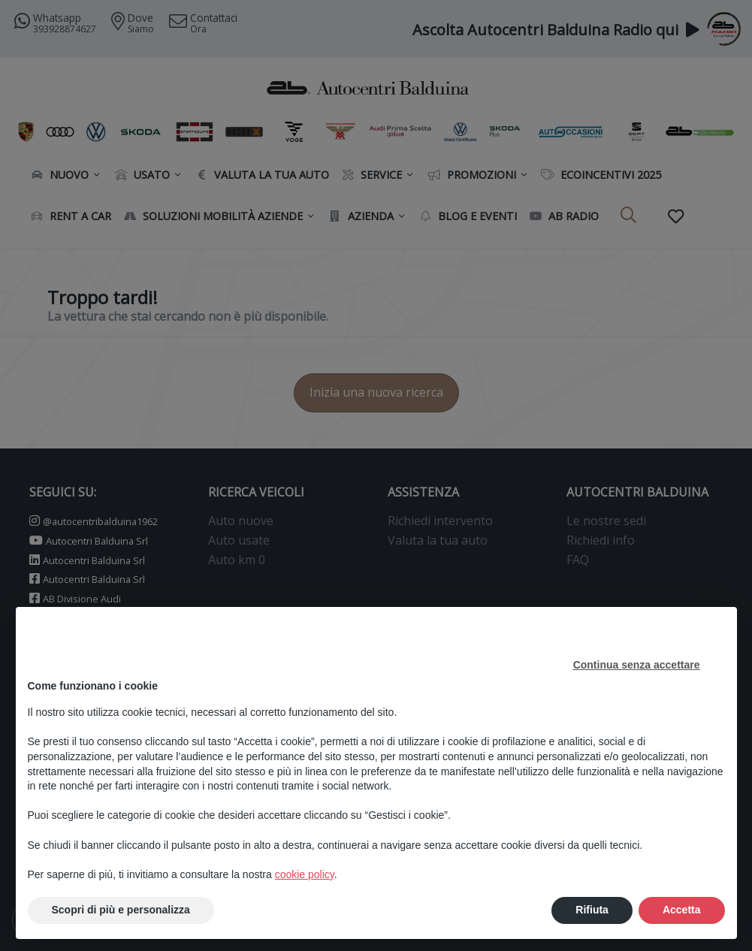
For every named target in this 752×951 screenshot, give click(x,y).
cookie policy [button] (304, 874)
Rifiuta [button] (592, 910)
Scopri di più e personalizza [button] (121, 910)
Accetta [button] (682, 910)
